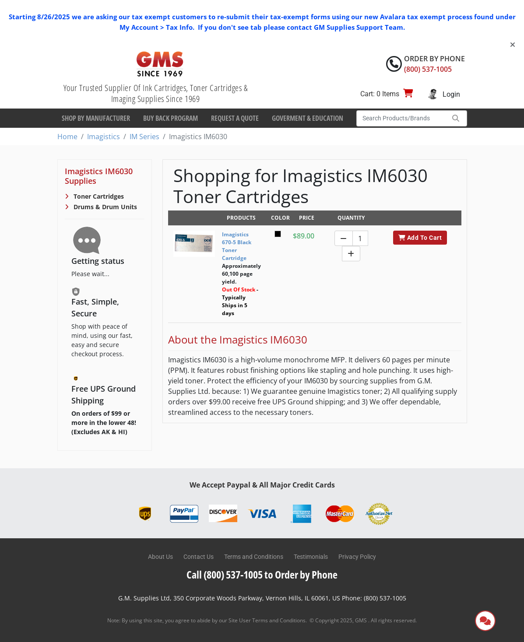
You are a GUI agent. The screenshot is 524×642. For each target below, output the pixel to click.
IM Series (144, 136)
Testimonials (311, 556)
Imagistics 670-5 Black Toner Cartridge (236, 246)
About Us (160, 556)
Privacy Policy (357, 556)
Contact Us (198, 556)
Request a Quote (235, 118)
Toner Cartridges (98, 196)
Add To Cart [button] (420, 237)
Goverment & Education (307, 118)
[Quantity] (360, 238)
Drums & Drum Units (104, 207)
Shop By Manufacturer (96, 118)
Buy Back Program (170, 118)
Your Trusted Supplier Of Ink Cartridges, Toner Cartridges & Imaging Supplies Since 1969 (155, 93)
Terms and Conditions (253, 556)
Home (67, 136)
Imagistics (103, 136)
